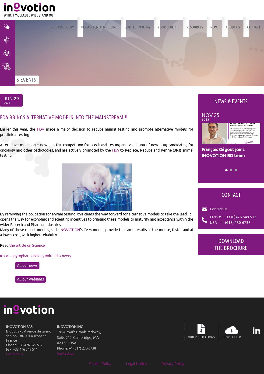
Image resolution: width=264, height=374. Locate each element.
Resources (195, 27)
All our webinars (30, 279)
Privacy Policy (173, 363)
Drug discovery (61, 27)
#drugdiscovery (58, 256)
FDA (40, 129)
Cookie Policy (100, 363)
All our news (27, 265)
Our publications (201, 331)
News (214, 27)
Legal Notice (136, 363)
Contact (253, 27)
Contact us (218, 209)
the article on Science (27, 245)
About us (233, 27)
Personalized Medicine (99, 27)
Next (254, 139)
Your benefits (168, 27)
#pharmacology (31, 256)
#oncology (9, 256)
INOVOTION (70, 230)
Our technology (137, 27)
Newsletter (231, 331)
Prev (207, 139)
